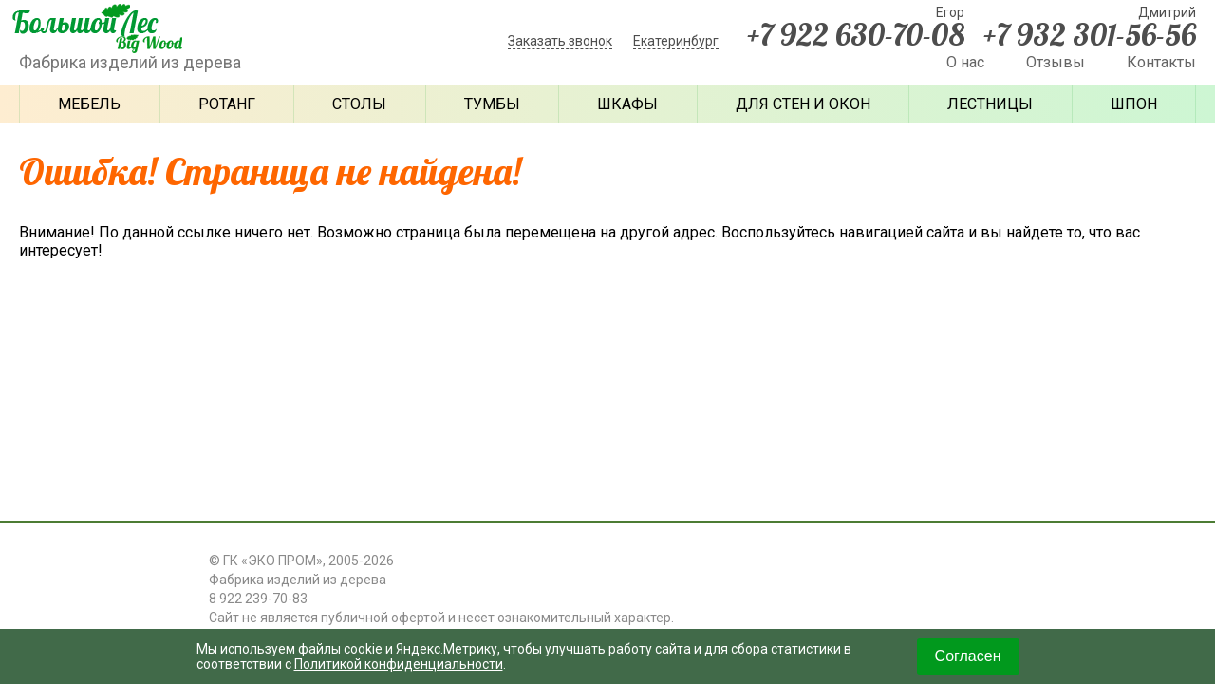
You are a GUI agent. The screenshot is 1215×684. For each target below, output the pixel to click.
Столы (359, 104)
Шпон (1134, 104)
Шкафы (627, 104)
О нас (965, 62)
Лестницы (990, 104)
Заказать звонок (560, 40)
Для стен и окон (803, 104)
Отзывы (1055, 62)
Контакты (1161, 62)
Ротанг (226, 104)
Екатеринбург (676, 40)
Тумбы (492, 104)
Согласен (968, 656)
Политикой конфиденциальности (398, 664)
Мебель (89, 104)
